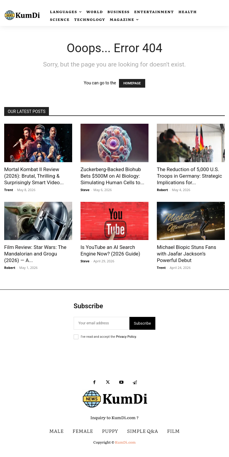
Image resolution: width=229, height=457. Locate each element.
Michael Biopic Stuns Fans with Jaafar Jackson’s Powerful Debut (186, 253)
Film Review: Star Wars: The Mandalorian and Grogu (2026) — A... (35, 253)
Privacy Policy (126, 337)
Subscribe (142, 323)
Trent (8, 190)
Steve (85, 190)
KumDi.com (125, 442)
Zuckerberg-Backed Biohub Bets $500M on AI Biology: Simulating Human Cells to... (112, 175)
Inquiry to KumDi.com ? (114, 417)
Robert (162, 190)
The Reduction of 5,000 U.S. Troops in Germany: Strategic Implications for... (189, 175)
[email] (101, 323)
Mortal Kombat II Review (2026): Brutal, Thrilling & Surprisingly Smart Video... (34, 175)
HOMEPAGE (132, 83)
